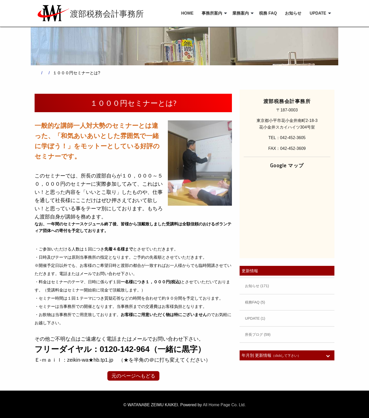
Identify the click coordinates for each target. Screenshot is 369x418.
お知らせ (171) (257, 286)
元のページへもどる (133, 376)
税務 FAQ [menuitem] (268, 13)
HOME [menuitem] (187, 13)
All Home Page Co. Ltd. (224, 405)
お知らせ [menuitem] (293, 13)
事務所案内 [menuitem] (212, 13)
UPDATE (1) (255, 318)
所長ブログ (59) (258, 334)
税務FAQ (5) (255, 302)
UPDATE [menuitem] (318, 13)
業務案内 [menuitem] (240, 13)
